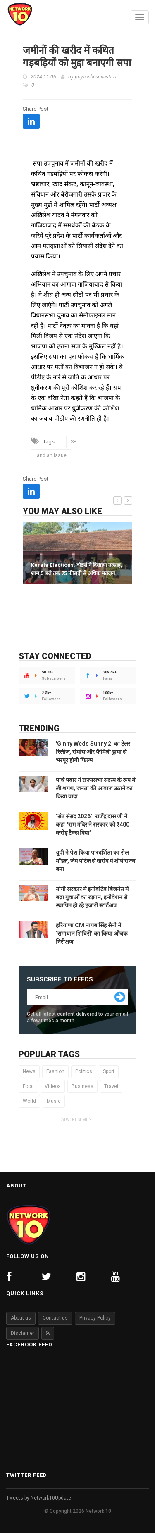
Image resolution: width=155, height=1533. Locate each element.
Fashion (55, 1071)
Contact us (55, 1318)
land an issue (51, 455)
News (29, 1071)
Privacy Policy (95, 1318)
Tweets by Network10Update (38, 1498)
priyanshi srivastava (96, 77)
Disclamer (22, 1333)
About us (21, 1318)
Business (82, 1086)
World (29, 1101)
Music (54, 1101)
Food (28, 1086)
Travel (111, 1086)
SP (73, 442)
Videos (53, 1086)
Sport (108, 1071)
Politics (83, 1071)
